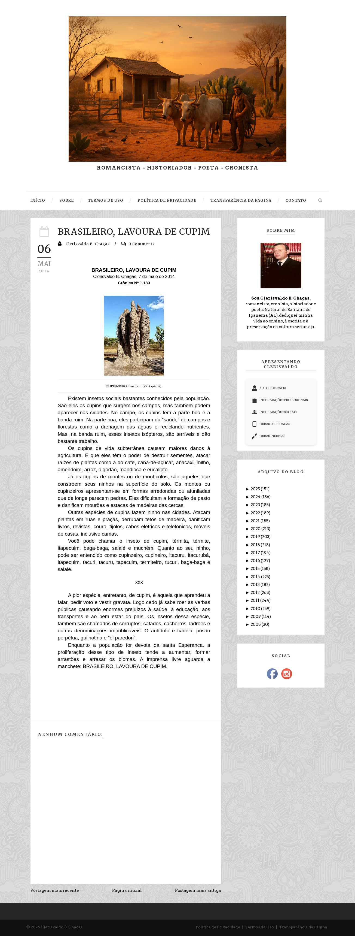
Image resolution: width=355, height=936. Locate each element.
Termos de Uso (259, 927)
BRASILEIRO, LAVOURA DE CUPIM (134, 231)
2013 (256, 584)
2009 (256, 616)
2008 (256, 624)
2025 (256, 489)
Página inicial (127, 890)
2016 (256, 560)
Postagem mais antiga (198, 890)
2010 (256, 608)
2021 (256, 520)
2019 (256, 536)
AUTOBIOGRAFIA (269, 388)
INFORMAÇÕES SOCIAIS (274, 412)
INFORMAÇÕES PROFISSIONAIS (280, 400)
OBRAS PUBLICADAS (271, 424)
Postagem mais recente (54, 890)
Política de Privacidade (218, 927)
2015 (256, 568)
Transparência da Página (303, 927)
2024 (256, 496)
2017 (256, 552)
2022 (256, 513)
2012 (256, 592)
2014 (256, 576)
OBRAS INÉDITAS (268, 436)
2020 (256, 528)
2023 (256, 504)
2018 (256, 544)
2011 (255, 600)
